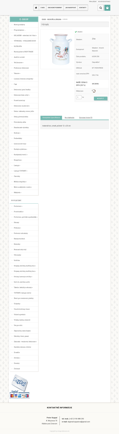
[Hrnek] (56, 49)
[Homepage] (36, 7)
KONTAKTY (82, 7)
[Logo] (17, 7)
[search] (101, 8)
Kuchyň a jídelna (54, 19)
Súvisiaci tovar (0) (85, 118)
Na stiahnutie (69, 118)
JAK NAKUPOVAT (70, 7)
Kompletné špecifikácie (51, 118)
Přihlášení (92, 1)
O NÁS (43, 7)
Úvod (44, 19)
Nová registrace (104, 1)
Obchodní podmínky (55, 7)
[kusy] (78, 97)
